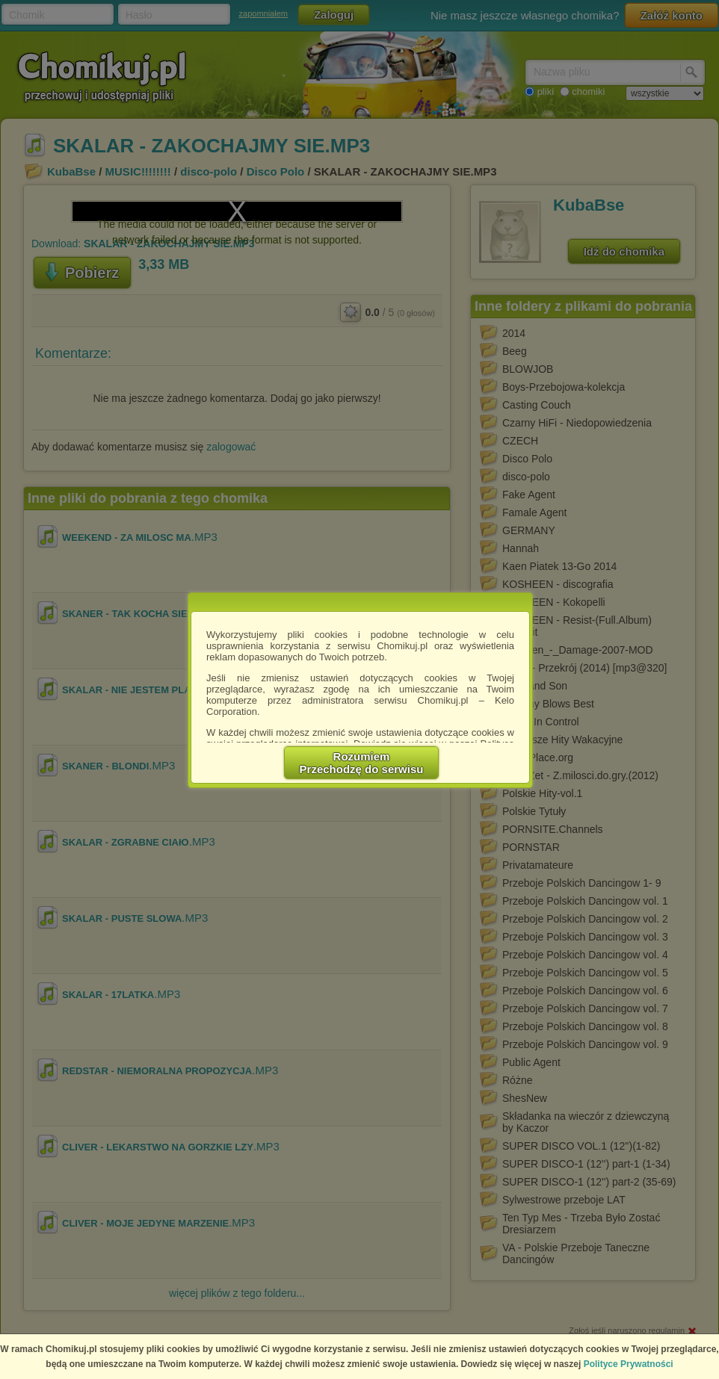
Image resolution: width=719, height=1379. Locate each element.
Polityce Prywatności (628, 1364)
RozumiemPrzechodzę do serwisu (362, 762)
